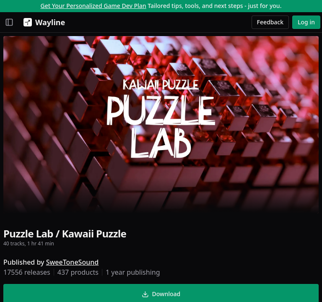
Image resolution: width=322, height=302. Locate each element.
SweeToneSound (72, 262)
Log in (306, 22)
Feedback (270, 22)
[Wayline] (42, 22)
